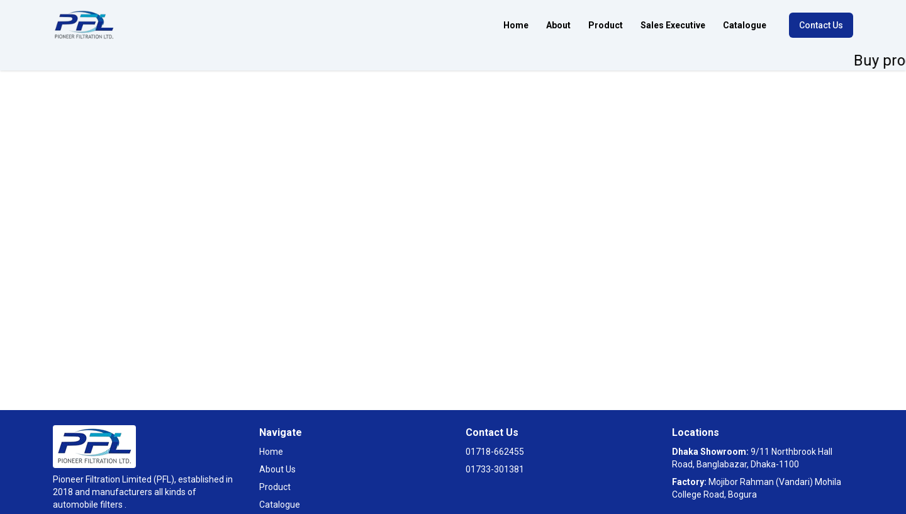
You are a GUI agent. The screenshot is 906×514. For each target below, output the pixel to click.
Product (605, 25)
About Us (277, 469)
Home (515, 25)
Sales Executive (672, 25)
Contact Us (821, 25)
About (558, 25)
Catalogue (744, 25)
